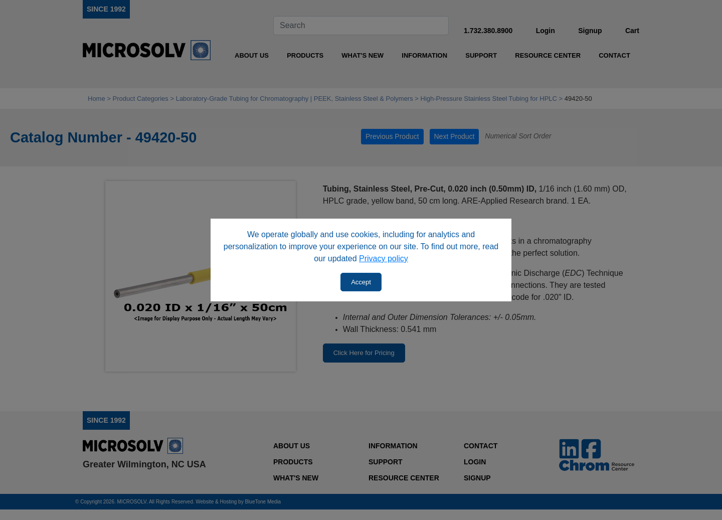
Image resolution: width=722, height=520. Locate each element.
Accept (361, 282)
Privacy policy (383, 258)
